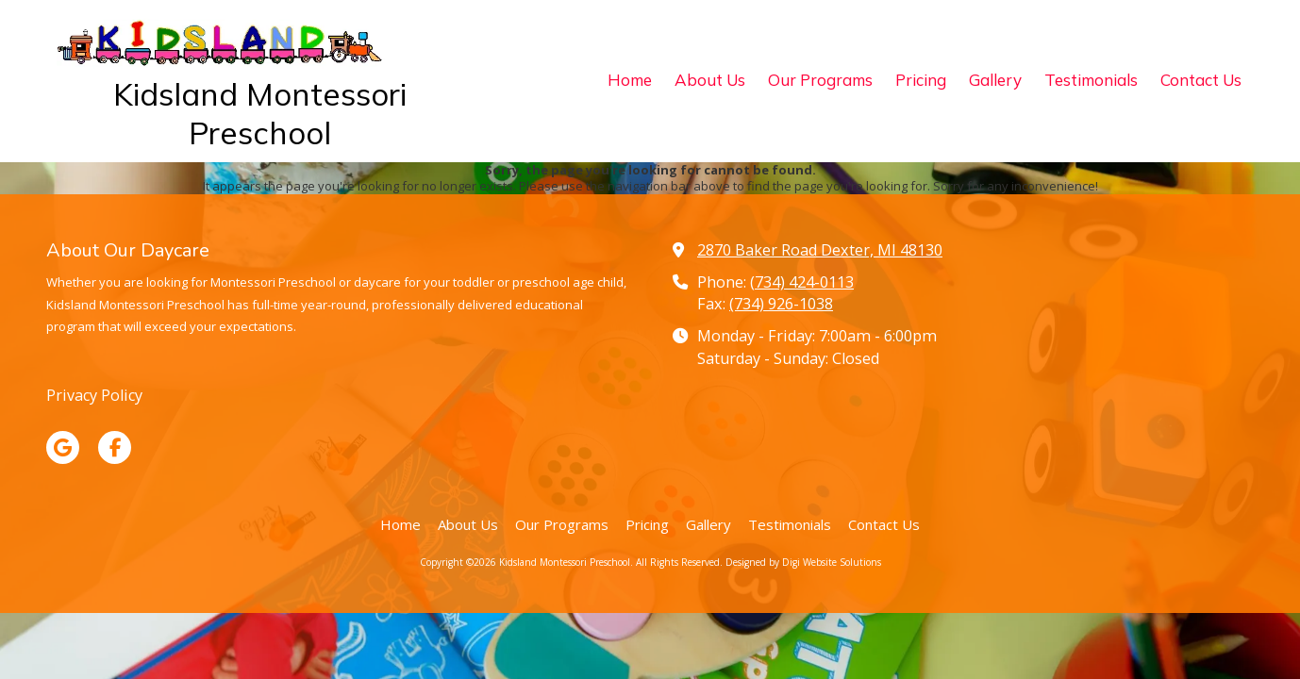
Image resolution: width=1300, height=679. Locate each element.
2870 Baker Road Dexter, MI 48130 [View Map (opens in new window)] (819, 250)
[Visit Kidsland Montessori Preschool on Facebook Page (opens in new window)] (114, 447)
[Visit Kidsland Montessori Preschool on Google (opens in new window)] (62, 447)
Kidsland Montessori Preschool (260, 113)
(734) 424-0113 (802, 282)
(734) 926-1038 (781, 303)
